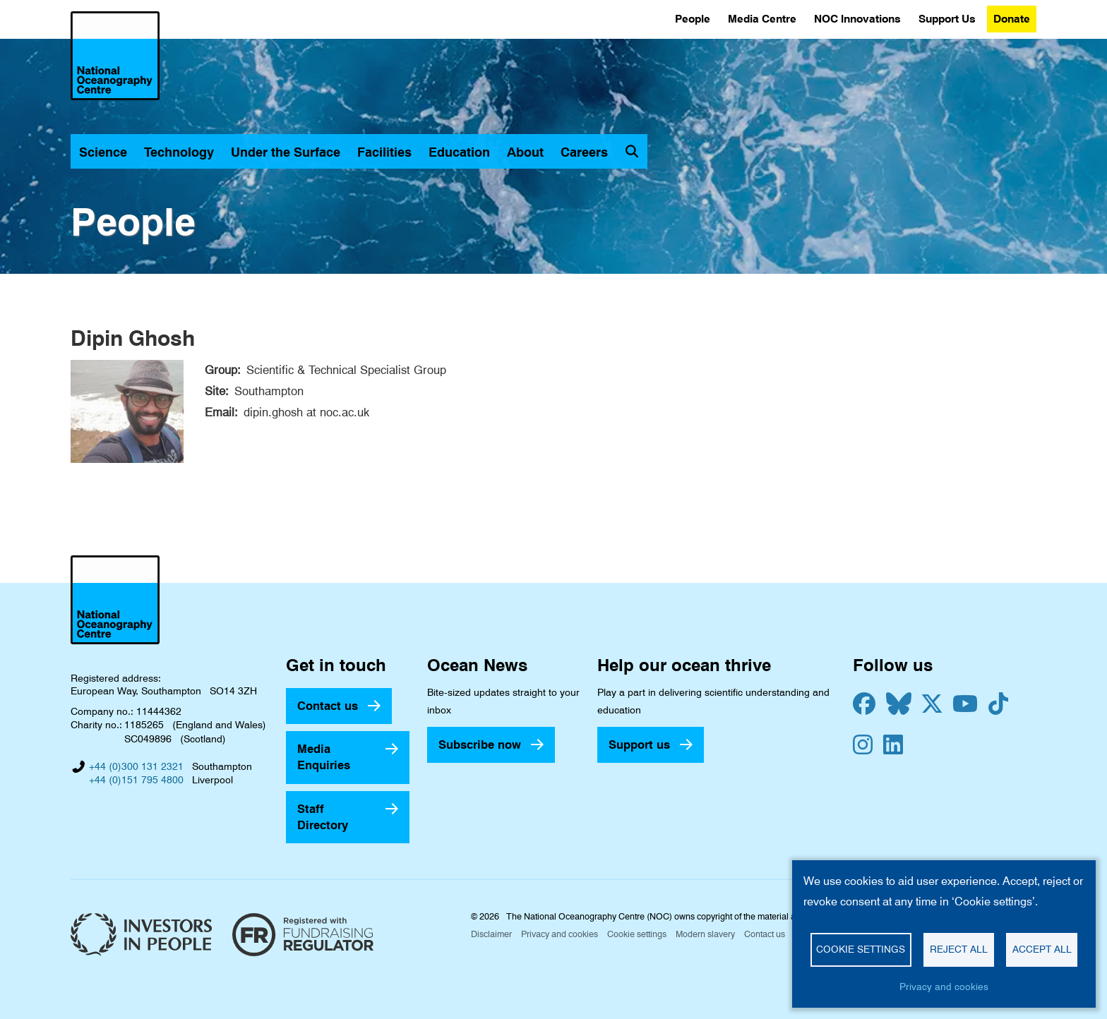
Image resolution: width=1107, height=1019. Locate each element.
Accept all (1042, 949)
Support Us (947, 18)
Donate (1011, 18)
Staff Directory (322, 817)
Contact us (327, 706)
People (692, 18)
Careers (584, 152)
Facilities (384, 152)
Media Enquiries (323, 757)
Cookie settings (636, 934)
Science (103, 152)
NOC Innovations (857, 18)
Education (459, 152)
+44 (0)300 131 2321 (136, 766)
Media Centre (762, 18)
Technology (179, 152)
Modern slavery (705, 934)
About (525, 152)
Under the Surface (285, 152)
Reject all (959, 949)
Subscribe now (479, 744)
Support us (639, 744)
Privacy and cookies (559, 934)
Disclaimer (491, 934)
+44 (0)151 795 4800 (136, 779)
